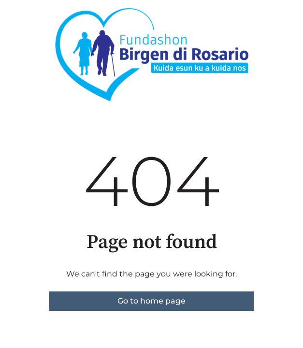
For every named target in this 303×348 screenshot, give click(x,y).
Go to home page (151, 300)
